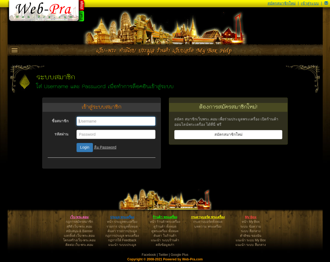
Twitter (163, 255)
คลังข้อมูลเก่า (165, 245)
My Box (250, 217)
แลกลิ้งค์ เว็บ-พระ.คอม (79, 236)
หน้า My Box (250, 222)
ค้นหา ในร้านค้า (165, 236)
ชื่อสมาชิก (60, 121)
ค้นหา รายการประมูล (122, 231)
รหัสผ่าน (61, 134)
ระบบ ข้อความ (250, 226)
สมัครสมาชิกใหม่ (282, 3)
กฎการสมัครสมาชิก (79, 222)
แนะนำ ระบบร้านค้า (165, 240)
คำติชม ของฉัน (250, 236)
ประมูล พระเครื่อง (122, 217)
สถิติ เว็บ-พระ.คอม (79, 226)
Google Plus (179, 255)
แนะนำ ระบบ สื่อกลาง (250, 245)
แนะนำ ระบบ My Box (251, 240)
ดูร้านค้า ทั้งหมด (165, 226)
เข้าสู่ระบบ (310, 3)
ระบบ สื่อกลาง (250, 231)
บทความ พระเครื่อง (207, 226)
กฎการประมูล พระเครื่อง (122, 236)
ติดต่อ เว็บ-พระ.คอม (79, 245)
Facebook (149, 255)
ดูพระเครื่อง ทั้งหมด (164, 231)
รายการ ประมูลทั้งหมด (122, 226)
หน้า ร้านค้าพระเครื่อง (165, 222)
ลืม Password (105, 147)
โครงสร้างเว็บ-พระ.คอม (79, 240)
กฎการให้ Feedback (122, 240)
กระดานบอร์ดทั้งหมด (208, 222)
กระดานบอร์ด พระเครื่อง (208, 217)
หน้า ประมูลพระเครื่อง (122, 222)
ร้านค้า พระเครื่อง (165, 217)
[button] (326, 3)
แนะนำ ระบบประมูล (122, 245)
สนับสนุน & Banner (79, 231)
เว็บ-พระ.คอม (79, 217)
